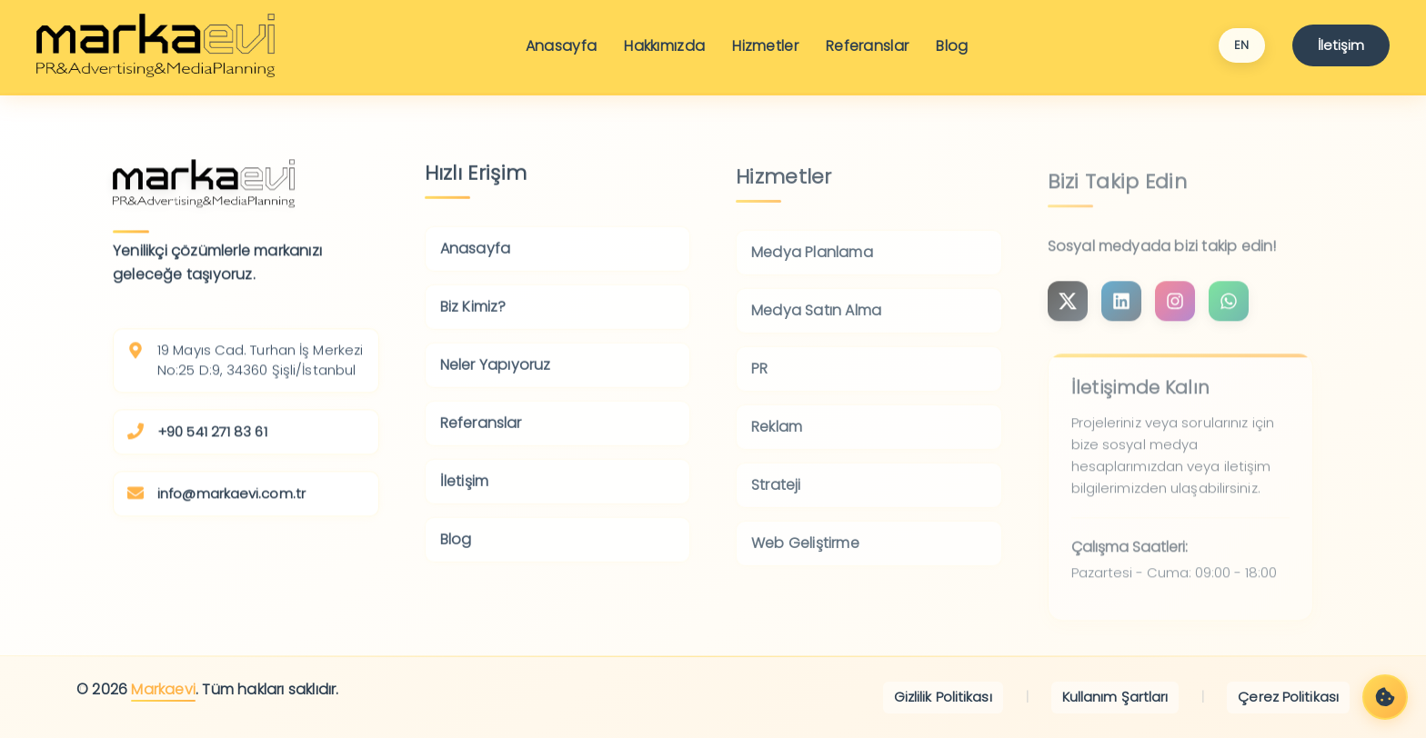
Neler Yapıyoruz (495, 374)
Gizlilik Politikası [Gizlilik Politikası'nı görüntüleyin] (943, 696)
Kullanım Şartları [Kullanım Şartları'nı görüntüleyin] (1115, 696)
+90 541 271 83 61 (212, 436)
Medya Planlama (812, 263)
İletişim (1341, 45)
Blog (952, 45)
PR (759, 379)
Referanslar (867, 45)
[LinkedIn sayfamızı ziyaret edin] (1121, 314)
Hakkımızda (664, 45)
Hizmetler (765, 45)
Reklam (776, 437)
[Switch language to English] (1242, 45)
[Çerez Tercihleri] (1385, 697)
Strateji (776, 495)
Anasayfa (561, 45)
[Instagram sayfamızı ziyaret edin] (1068, 314)
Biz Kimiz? (473, 315)
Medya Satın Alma (816, 321)
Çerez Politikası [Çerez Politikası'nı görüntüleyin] (1288, 696)
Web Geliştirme (805, 554)
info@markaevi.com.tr (231, 498)
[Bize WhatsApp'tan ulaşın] (1229, 314)
